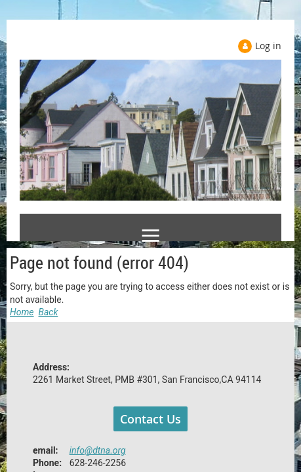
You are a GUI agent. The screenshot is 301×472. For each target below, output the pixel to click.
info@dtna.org (98, 450)
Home (22, 312)
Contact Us (150, 419)
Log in (268, 45)
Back (48, 312)
